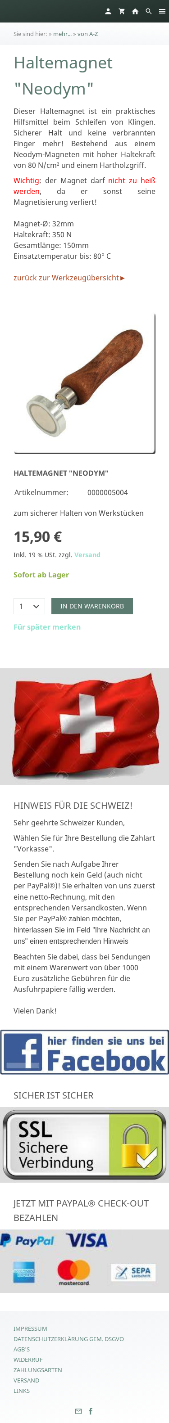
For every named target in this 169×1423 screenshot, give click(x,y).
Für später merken (47, 627)
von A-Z (88, 34)
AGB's (22, 1349)
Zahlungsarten (38, 1370)
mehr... (62, 34)
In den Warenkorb (92, 606)
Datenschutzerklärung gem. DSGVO (69, 1339)
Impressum (30, 1328)
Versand (87, 554)
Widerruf (28, 1359)
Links (22, 1391)
